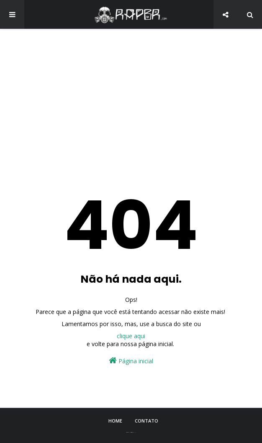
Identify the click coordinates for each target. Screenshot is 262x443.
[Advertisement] (131, 100)
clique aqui (131, 336)
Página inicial (131, 360)
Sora (129, 432)
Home (115, 421)
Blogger (135, 432)
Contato (146, 421)
